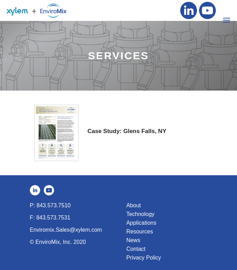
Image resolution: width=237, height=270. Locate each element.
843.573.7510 (54, 205)
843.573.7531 (53, 218)
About (133, 205)
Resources (139, 231)
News (133, 240)
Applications (141, 223)
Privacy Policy (143, 258)
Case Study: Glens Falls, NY (126, 131)
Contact (135, 249)
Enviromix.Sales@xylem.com (66, 230)
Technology (140, 214)
